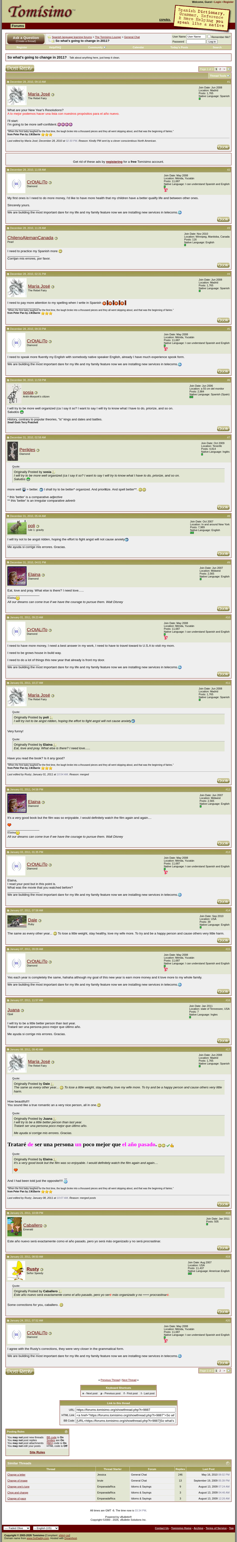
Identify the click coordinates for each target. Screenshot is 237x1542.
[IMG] (50, 1443)
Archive (198, 1528)
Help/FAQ (55, 47)
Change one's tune (18, 1486)
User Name (179, 36)
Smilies (51, 1440)
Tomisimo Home (181, 1528)
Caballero (32, 1225)
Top (231, 1528)
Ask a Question (26, 38)
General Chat (132, 37)
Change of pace (16, 1498)
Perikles (27, 449)
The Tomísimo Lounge (108, 37)
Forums (18, 26)
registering (114, 161)
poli (31, 525)
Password (178, 41)
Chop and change (17, 1492)
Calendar (138, 47)
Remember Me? (219, 37)
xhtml (62, 1535)
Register (228, 1)
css (67, 1535)
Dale (32, 920)
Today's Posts (179, 47)
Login (217, 1)
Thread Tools (218, 75)
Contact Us (162, 1528)
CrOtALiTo (37, 182)
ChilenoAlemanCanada (30, 237)
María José (39, 94)
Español (165, 20)
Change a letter (16, 1474)
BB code (52, 1437)
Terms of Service (216, 1528)
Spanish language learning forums (72, 37)
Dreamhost (70, 1538)
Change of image (17, 1480)
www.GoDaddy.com (38, 1538)
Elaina (34, 574)
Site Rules (37, 1452)
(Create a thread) (26, 41)
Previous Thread (110, 1380)
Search (217, 47)
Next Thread (129, 1380)
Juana (13, 1009)
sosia (28, 392)
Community (97, 47)
